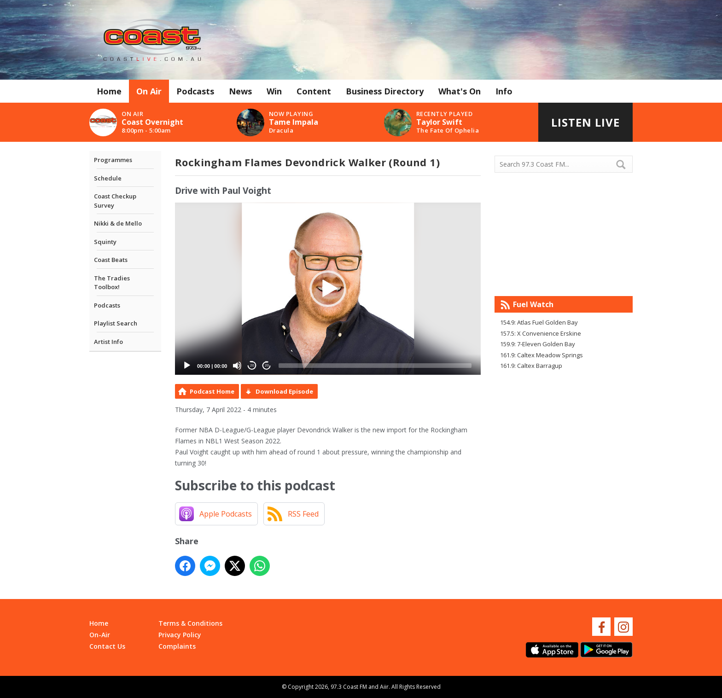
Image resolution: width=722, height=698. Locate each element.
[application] (328, 289)
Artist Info (108, 341)
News (240, 91)
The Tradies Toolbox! (112, 282)
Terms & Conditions (190, 623)
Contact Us (107, 646)
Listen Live (585, 122)
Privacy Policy (179, 634)
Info (503, 91)
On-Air (99, 634)
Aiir (384, 687)
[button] (327, 288)
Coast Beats (111, 260)
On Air (149, 91)
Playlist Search (115, 323)
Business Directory (385, 91)
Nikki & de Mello (118, 223)
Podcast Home (212, 391)
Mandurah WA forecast (564, 277)
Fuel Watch (533, 304)
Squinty (105, 242)
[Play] (187, 365)
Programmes (113, 160)
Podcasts (195, 91)
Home (109, 91)
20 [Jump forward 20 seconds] (267, 365)
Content (314, 91)
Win (274, 91)
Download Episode (284, 391)
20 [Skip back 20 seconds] (252, 365)
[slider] (375, 365)
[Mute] (237, 365)
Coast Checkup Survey (115, 200)
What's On (459, 91)
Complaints (177, 646)
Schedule (108, 178)
